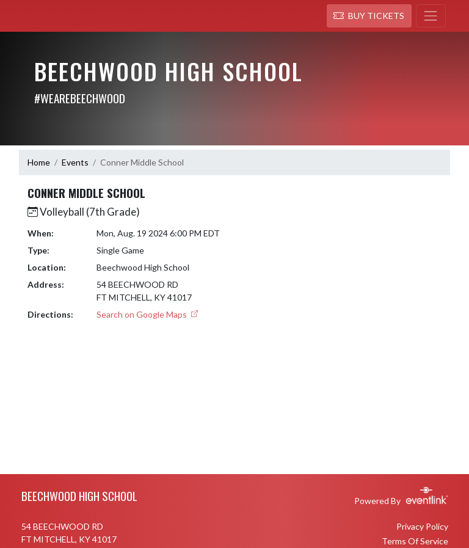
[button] (369, 15)
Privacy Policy (422, 526)
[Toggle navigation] (431, 15)
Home (38, 162)
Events (75, 162)
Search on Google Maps (147, 314)
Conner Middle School (142, 162)
